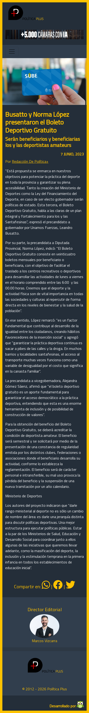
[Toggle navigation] (12, 51)
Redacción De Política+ (30, 161)
